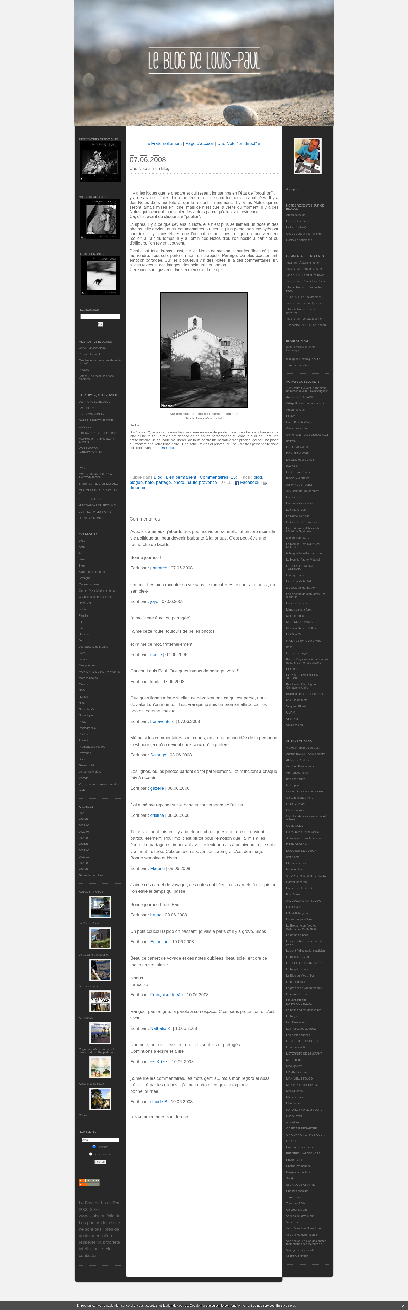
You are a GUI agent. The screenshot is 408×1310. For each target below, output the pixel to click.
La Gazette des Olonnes (301, 522)
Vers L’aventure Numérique (303, 1228)
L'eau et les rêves (297, 221)
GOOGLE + (86, 426)
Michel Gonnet (295, 1097)
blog (257, 477)
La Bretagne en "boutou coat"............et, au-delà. (301, 927)
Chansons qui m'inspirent (95, 596)
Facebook (247, 482)
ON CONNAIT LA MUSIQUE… (305, 1134)
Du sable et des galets (300, 459)
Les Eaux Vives (296, 1022)
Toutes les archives (91, 875)
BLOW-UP (292, 416)
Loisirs (83, 659)
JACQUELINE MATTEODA (303, 900)
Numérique (86, 715)
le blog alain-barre (297, 537)
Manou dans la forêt (298, 609)
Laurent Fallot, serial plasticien (305, 950)
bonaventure (162, 721)
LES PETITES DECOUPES (303, 1041)
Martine (157, 868)
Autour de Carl (295, 409)
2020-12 (84, 856)
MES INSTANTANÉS (299, 622)
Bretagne (85, 578)
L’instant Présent (89, 354)
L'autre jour (293, 906)
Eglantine (159, 941)
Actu (82, 546)
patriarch (158, 568)
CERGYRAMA (295, 803)
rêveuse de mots (296, 700)
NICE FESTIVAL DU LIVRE (303, 640)
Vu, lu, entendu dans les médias (99, 784)
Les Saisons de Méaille (93, 646)
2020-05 (84, 869)
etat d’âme (292, 856)
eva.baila (292, 465)
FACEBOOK (87, 407)
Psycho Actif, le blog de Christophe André (301, 686)
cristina (157, 815)
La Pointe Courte (89, 923)
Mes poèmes (87, 665)
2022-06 (84, 837)
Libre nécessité (295, 1047)
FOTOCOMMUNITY (91, 414)
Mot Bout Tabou (296, 634)
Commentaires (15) (218, 477)
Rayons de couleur (298, 1172)
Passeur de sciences (299, 1147)
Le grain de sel (295, 981)
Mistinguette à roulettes (301, 628)
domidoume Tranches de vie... (305, 838)
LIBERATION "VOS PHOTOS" (98, 432)
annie (290, 275)
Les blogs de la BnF (298, 581)
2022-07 (84, 831)
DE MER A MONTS (91, 517)
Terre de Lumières (297, 365)
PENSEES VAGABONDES (303, 1153)
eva (289, 262)
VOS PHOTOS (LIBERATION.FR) (90, 450)
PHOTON (292, 668)
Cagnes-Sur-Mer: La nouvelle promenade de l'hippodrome (97, 1051)
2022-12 (84, 812)
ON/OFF (291, 1140)
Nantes (83, 696)
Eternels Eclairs (296, 863)
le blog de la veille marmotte (304, 553)
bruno (155, 915)
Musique (84, 684)
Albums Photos (91, 891)
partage (163, 482)
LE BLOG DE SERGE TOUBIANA (300, 567)
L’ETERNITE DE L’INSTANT (304, 1053)
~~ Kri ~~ (159, 1061)
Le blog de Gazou (297, 956)
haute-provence (202, 482)
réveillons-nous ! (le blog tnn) (304, 693)
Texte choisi (86, 765)
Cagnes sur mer (89, 584)
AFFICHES (86, 1017)
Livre (82, 652)
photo (178, 482)
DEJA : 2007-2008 (297, 447)
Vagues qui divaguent (300, 1215)
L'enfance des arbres (299, 503)
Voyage (83, 777)
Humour (84, 634)
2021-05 (84, 844)
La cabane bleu (296, 509)
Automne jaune (295, 214)
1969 (82, 540)
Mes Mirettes (294, 1091)
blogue (136, 482)
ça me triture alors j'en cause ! (305, 791)
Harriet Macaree (296, 881)
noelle (291, 268)
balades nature (295, 778)
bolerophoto (293, 785)
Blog (82, 565)
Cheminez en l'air (297, 428)
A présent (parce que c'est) (303, 747)
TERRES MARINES (91, 499)
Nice (82, 702)
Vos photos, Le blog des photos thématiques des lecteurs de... (306, 1242)
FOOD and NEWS (297, 478)
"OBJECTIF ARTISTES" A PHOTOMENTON (95, 476)
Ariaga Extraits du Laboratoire (305, 403)
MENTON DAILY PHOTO (302, 1084)
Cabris (83, 1115)
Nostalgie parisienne (299, 239)
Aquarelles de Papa (91, 1083)
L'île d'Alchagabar (297, 913)
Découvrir (85, 603)
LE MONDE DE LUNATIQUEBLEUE (299, 1002)
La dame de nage (297, 934)
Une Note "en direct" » (238, 143)
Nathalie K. (160, 1028)
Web (82, 790)
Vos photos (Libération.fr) (302, 1234)
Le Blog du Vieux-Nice (300, 975)
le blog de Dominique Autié (303, 359)
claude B (158, 1101)
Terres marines (88, 986)
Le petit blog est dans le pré (303, 1009)
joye (154, 601)
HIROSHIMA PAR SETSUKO (97, 505)
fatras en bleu (295, 869)
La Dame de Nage (297, 515)
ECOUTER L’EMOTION (301, 850)
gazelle (157, 788)
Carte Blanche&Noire (92, 347)
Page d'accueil (200, 143)
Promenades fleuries (92, 746)
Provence (85, 752)
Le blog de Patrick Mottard (303, 559)
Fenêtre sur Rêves (298, 472)
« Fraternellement (165, 143)
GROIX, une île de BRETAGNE (306, 875)
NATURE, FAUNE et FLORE (304, 1109)
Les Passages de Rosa (301, 1028)
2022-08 (84, 825)
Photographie (87, 727)
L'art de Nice (294, 497)
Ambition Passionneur (300, 766)
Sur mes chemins (297, 1190)
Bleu (82, 559)
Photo (82, 721)
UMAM (290, 712)
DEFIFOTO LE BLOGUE (94, 401)
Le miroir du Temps (298, 994)
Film (81, 621)
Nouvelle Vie (87, 709)
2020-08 (84, 862)
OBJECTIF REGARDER (301, 1128)
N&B (82, 690)
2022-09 (84, 819)
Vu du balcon (294, 725)
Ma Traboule (294, 1059)
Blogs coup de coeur (92, 571)
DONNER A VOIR (297, 453)
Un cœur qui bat (296, 1209)
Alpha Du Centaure (298, 760)
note (149, 482)
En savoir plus (286, 1305)
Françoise (293, 287)
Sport (82, 759)
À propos (292, 189)
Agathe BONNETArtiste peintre (306, 753)
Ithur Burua (293, 894)
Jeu (81, 640)
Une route (169, 448)
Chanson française (298, 810)
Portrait (83, 740)
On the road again (297, 653)
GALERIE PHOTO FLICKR (96, 420)
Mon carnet (293, 1103)
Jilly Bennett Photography (302, 490)
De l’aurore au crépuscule (302, 831)
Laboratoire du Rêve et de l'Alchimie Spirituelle (302, 530)
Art (80, 553)
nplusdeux (292, 1122)
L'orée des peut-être (299, 919)
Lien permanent (181, 477)
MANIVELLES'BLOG (299, 1078)
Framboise (294, 309)
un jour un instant (90, 771)
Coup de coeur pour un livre (304, 233)
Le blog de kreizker (298, 969)
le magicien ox (295, 575)
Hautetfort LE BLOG (299, 888)
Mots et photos (88, 677)
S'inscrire (100, 1146)
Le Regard (292, 1016)
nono (289, 646)
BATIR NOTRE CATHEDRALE (98, 483)
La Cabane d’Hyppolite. (94, 954)
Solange (158, 755)
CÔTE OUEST (295, 825)
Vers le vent (293, 1222)
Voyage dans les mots (300, 1250)
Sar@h (290, 1178)
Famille (83, 615)
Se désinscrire (100, 1154)
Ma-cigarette (294, 1066)
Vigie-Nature (294, 718)
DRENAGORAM (296, 844)
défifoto (83, 609)
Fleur (82, 628)
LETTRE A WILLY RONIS (95, 511)
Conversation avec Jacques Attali (307, 434)
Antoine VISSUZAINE (300, 397)
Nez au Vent (294, 1116)
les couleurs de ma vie (300, 587)
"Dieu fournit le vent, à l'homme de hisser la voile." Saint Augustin (307, 389)
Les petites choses (298, 1034)
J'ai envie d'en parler (299, 484)
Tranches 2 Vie (295, 1203)
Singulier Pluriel (296, 706)
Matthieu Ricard (296, 615)
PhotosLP (85, 369)
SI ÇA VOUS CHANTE (300, 1184)
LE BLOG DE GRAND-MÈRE (305, 963)
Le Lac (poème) (296, 227)
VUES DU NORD (297, 1256)
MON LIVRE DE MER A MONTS (99, 671)
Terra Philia (293, 1197)
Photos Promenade (298, 1165)
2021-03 (84, 850)
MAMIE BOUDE (296, 1072)
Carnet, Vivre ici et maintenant (98, 590)
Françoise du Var (166, 994)
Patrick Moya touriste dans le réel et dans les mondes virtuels (307, 661)
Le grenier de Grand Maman (304, 988)
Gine (290, 296)
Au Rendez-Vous (297, 772)
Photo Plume (294, 1159)
